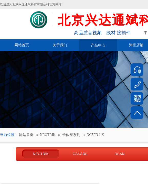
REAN (120, 154)
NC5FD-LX (95, 135)
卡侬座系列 (71, 135)
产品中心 (98, 45)
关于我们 (60, 45)
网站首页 (22, 45)
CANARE (80, 154)
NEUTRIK (48, 135)
